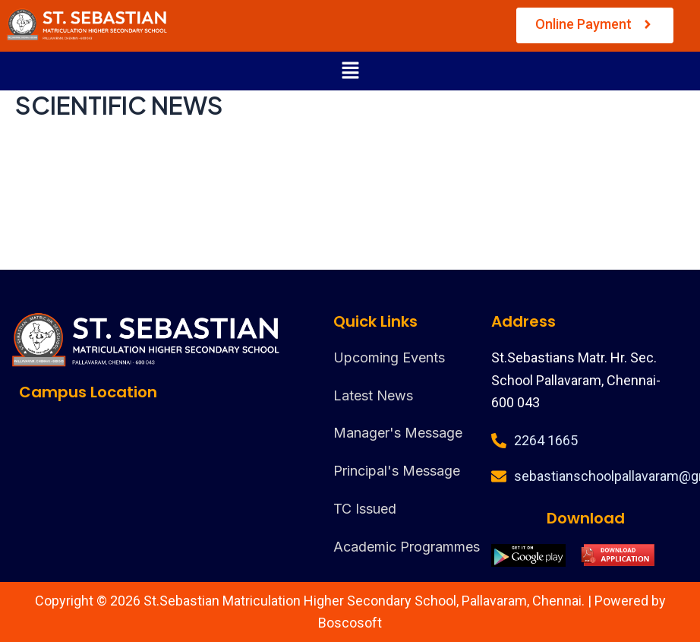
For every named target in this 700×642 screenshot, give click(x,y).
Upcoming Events (389, 357)
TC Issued (364, 509)
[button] (350, 71)
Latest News (373, 395)
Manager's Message (397, 433)
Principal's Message (396, 471)
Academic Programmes (406, 547)
